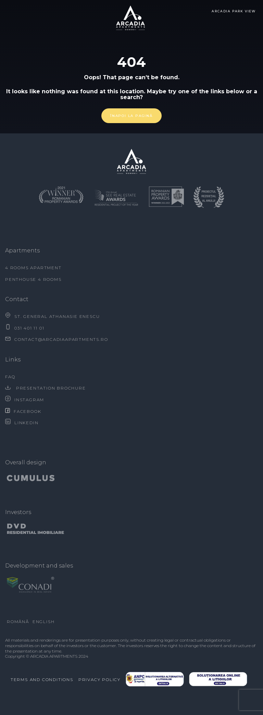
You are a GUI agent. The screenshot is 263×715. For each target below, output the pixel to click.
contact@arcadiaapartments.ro (56, 339)
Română (18, 621)
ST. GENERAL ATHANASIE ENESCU (52, 316)
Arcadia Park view (234, 11)
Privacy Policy (99, 679)
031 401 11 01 (24, 328)
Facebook (23, 411)
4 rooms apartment (33, 267)
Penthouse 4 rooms (33, 279)
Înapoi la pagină (131, 116)
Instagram (24, 399)
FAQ (10, 376)
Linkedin (21, 422)
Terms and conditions (42, 679)
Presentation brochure (45, 388)
